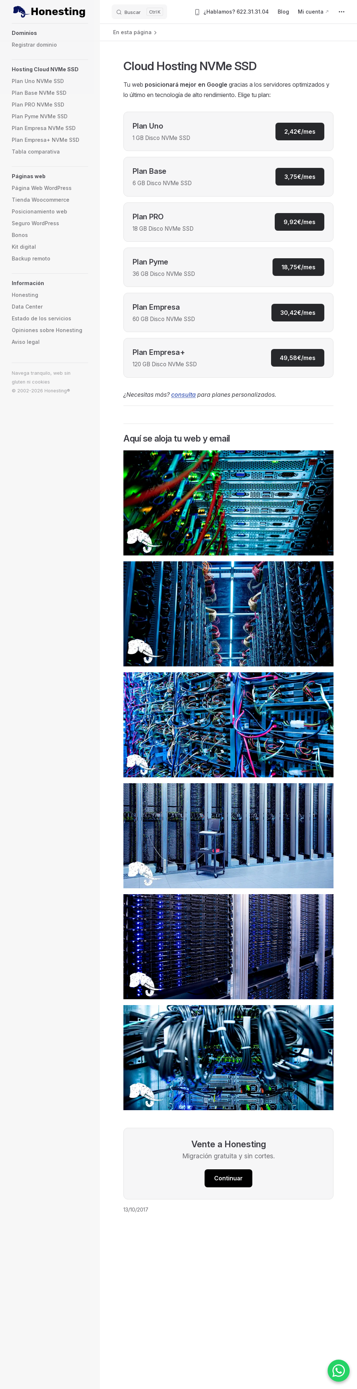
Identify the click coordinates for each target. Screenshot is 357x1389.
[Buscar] (139, 11)
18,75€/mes (298, 267)
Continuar (228, 1178)
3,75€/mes (299, 176)
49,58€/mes (297, 357)
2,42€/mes (299, 131)
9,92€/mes (299, 222)
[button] (49, 33)
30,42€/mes (297, 312)
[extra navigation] (341, 12)
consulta (183, 394)
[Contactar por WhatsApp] (339, 1371)
